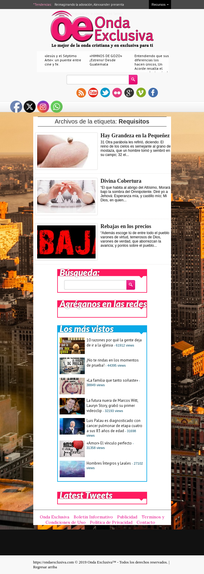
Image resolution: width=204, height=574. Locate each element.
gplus (129, 92)
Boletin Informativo (93, 517)
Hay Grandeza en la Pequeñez (135, 136)
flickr (117, 92)
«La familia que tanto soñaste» (112, 380)
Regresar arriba (45, 567)
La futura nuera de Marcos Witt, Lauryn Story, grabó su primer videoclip (112, 405)
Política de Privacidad (111, 522)
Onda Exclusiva (54, 517)
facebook (153, 92)
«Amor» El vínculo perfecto (109, 443)
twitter (105, 92)
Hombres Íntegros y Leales (109, 463)
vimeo (141, 92)
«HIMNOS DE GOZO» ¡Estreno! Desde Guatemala (106, 59)
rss (81, 92)
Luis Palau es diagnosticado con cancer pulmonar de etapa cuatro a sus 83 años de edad (114, 425)
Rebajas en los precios (126, 226)
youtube (93, 92)
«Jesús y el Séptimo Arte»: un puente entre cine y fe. (63, 59)
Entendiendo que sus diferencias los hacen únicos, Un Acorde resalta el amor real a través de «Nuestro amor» (152, 66)
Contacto (146, 522)
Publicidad (127, 517)
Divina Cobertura (121, 181)
